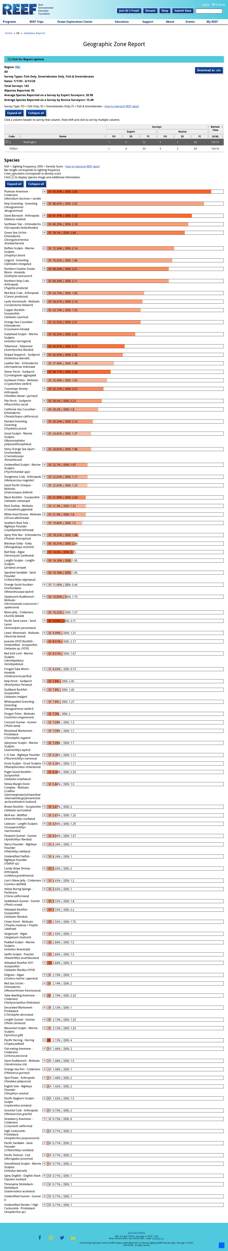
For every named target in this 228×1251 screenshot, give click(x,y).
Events (190, 22)
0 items (220, 5)
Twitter (62, 1239)
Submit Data (182, 11)
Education (122, 22)
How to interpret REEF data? (121, 106)
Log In (206, 5)
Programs (9, 22)
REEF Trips (37, 22)
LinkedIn (73, 1239)
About (170, 22)
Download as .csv (209, 70)
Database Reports (34, 33)
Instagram (51, 1239)
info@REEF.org (158, 1238)
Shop (165, 11)
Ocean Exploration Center (75, 22)
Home (8, 33)
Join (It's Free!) (129, 11)
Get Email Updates (136, 1232)
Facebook (39, 1239)
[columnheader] (158, 126)
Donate (150, 11)
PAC (17, 67)
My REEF (212, 22)
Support (147, 22)
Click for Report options (27, 59)
